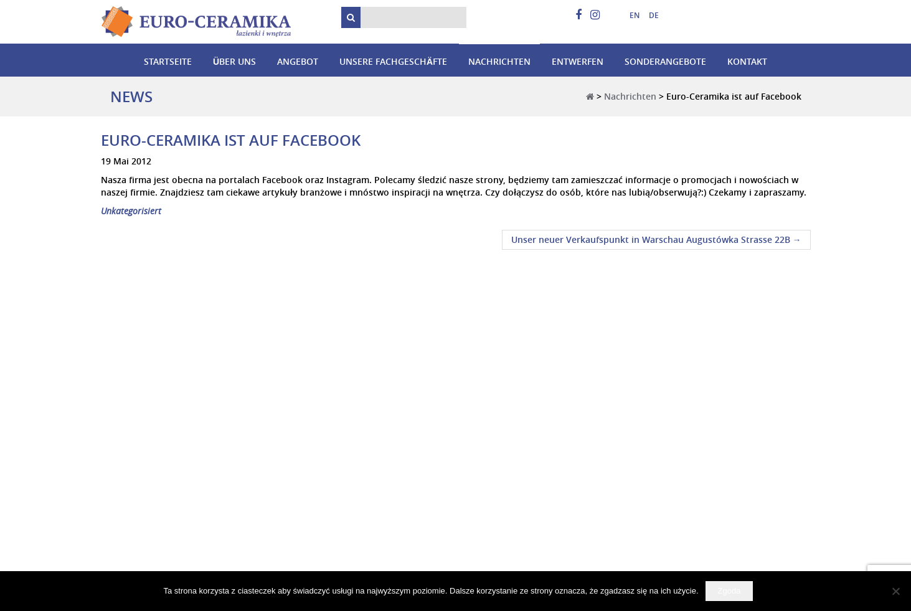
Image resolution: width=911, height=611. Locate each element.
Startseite (168, 61)
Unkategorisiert (131, 211)
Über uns (234, 61)
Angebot (297, 61)
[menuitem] (630, 15)
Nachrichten (499, 61)
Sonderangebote (665, 61)
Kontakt (747, 61)
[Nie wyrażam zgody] (895, 591)
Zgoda (729, 590)
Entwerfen (577, 61)
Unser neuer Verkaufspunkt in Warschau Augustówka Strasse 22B (656, 239)
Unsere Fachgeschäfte (393, 61)
